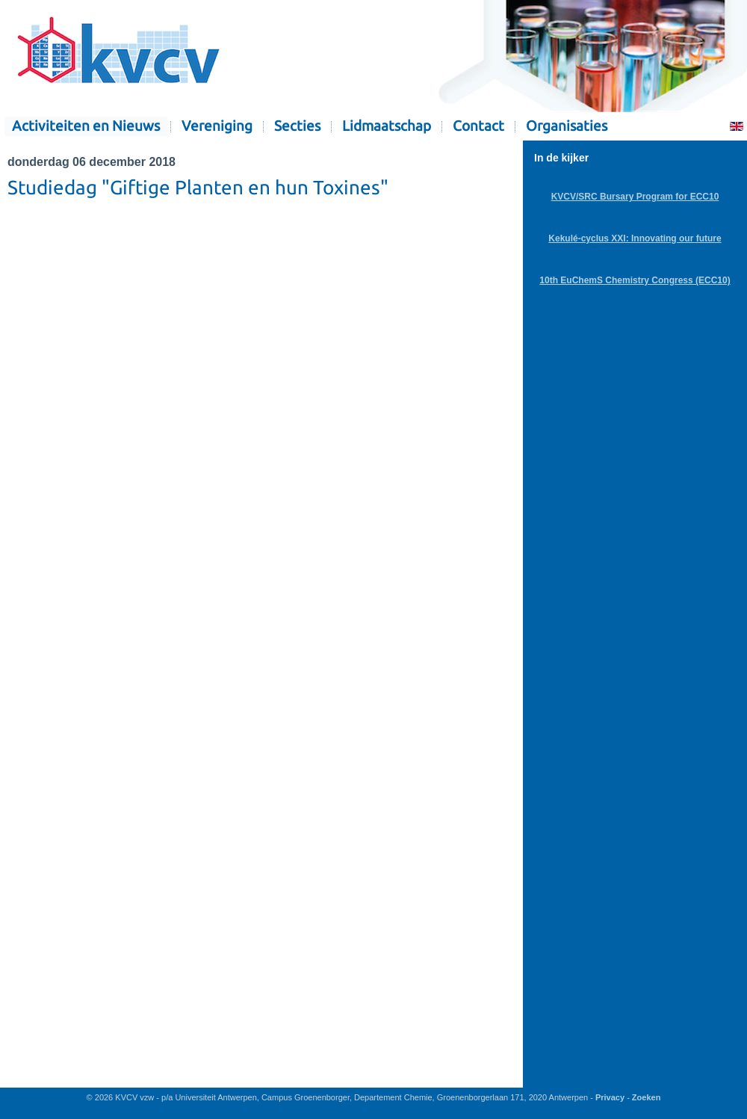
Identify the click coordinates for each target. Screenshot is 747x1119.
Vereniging (217, 126)
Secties (297, 126)
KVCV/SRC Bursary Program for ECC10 (635, 196)
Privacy (609, 1097)
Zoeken (646, 1097)
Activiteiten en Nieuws (86, 126)
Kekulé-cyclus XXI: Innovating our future (634, 238)
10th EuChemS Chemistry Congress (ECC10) (634, 280)
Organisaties (566, 126)
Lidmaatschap (386, 126)
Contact (478, 126)
